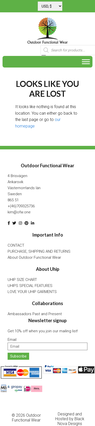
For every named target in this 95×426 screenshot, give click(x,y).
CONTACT (16, 245)
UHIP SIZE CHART (22, 279)
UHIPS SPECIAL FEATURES (30, 285)
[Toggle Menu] (86, 61)
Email (12, 339)
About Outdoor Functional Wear (34, 257)
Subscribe (18, 356)
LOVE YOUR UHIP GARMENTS (32, 291)
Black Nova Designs (71, 421)
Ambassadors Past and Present (35, 314)
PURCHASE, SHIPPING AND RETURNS (39, 251)
